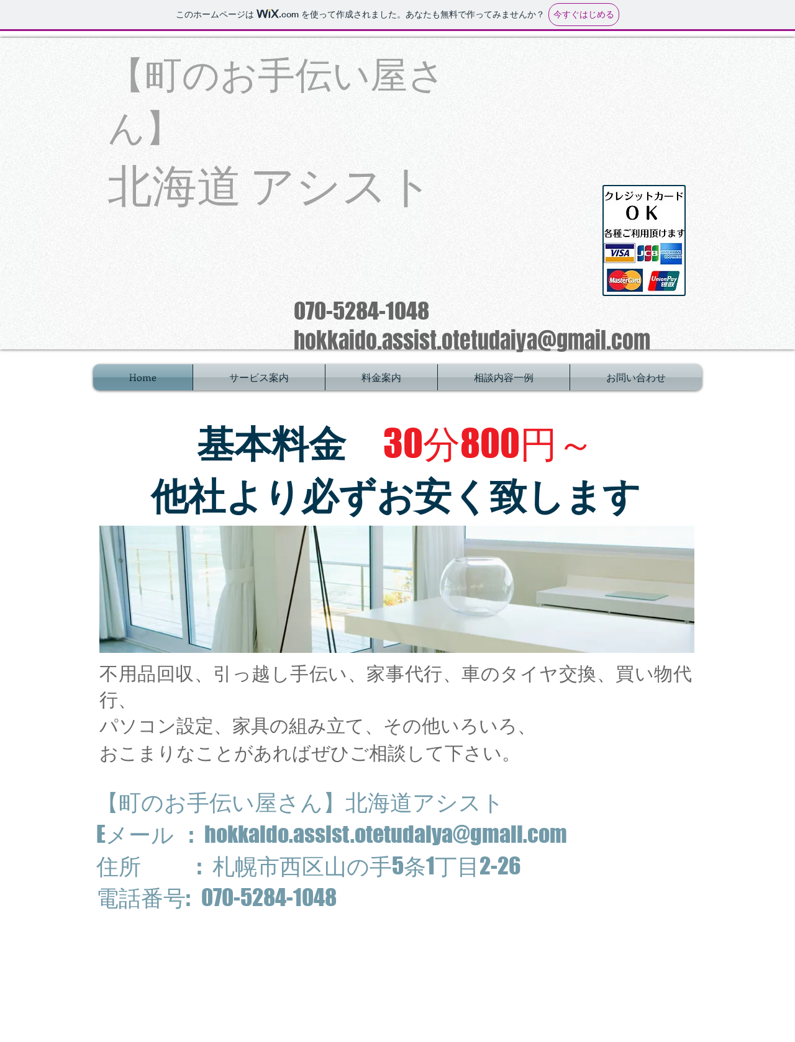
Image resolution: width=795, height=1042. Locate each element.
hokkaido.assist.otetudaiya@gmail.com (472, 340)
